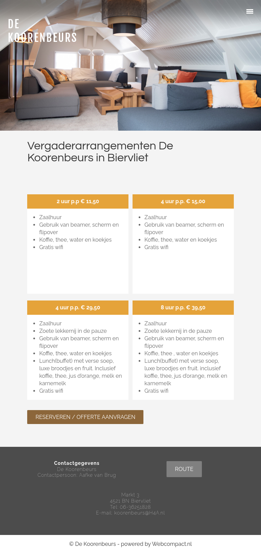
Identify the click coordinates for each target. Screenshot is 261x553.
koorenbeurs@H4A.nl (140, 513)
